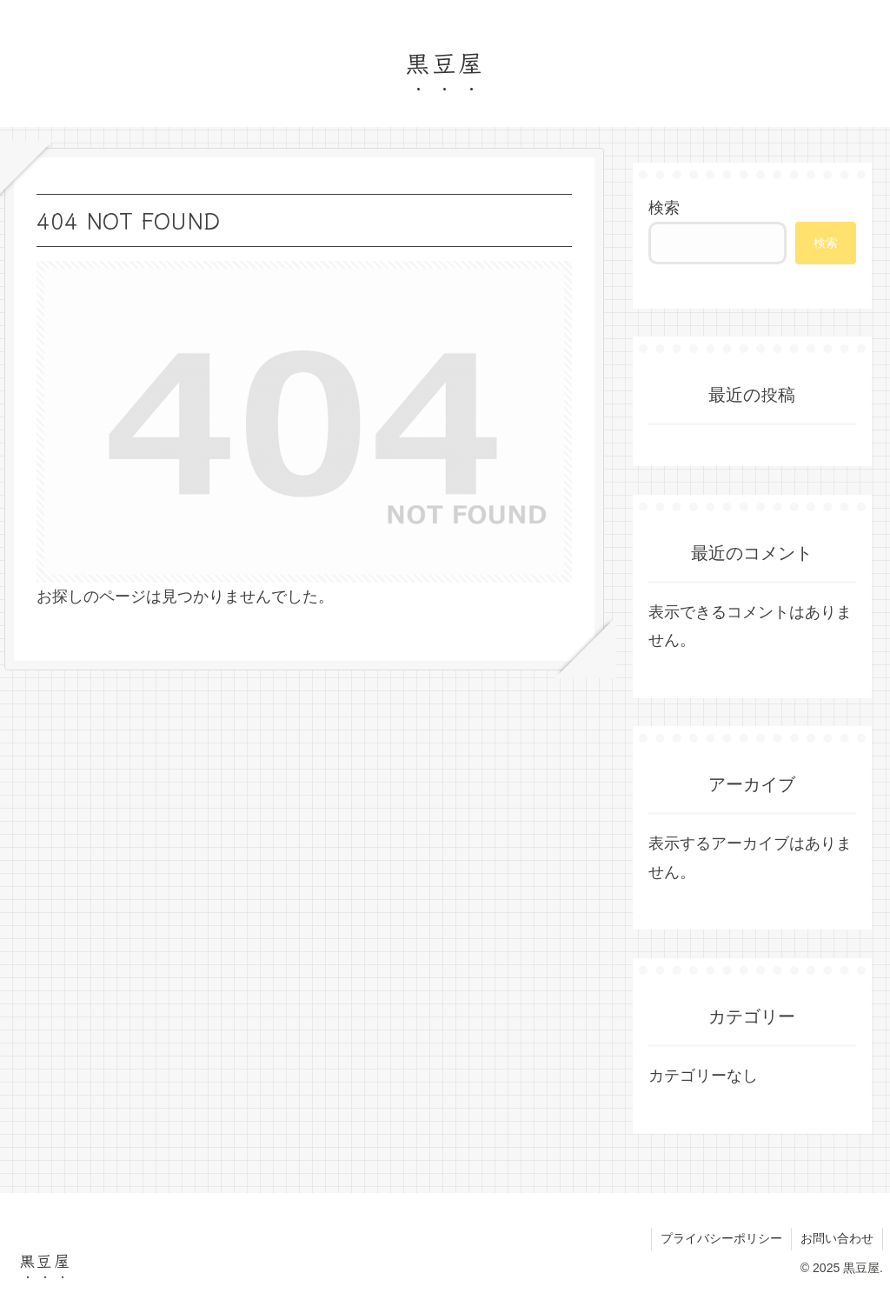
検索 (664, 208)
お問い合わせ (836, 1238)
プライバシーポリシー (721, 1238)
